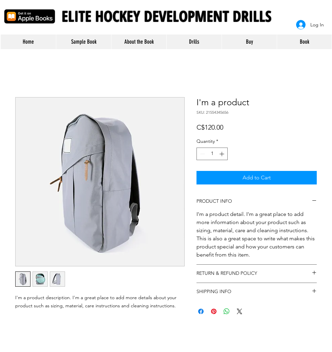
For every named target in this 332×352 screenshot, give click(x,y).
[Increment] (222, 154)
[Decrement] (202, 154)
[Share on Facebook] (201, 311)
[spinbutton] (212, 154)
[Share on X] (239, 311)
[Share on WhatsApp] (227, 311)
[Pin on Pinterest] (214, 311)
